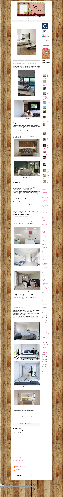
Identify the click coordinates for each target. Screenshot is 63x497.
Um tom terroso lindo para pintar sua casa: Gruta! (45, 47)
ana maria (17, 470)
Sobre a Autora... (22, 20)
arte (44, 209)
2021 (44, 320)
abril (45, 347)
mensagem (45, 268)
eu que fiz (45, 247)
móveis (44, 275)
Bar (43, 217)
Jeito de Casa (17, 469)
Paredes (44, 280)
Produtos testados (46, 288)
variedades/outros (46, 308)
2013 (44, 366)
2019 (44, 356)
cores (44, 225)
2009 (44, 373)
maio (45, 345)
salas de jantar (45, 303)
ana (16, 472)
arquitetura (45, 208)
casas (44, 220)
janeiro (45, 352)
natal (44, 276)
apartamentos (45, 198)
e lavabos (44, 244)
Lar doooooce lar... (48, 102)
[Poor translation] (3, 485)
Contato (28, 20)
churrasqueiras (45, 221)
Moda (44, 273)
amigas (44, 196)
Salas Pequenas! (48, 181)
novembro (46, 335)
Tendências (45, 304)
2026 (44, 312)
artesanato (45, 212)
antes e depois (45, 197)
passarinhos (45, 282)
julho (45, 342)
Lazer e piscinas (46, 260)
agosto (45, 340)
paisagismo (45, 279)
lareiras (44, 259)
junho (45, 344)
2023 (44, 317)
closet (44, 223)
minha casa (45, 272)
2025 (44, 314)
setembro (46, 339)
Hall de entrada (46, 250)
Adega (44, 189)
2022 (44, 319)
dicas (44, 243)
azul (44, 213)
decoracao (45, 235)
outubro (45, 337)
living (44, 262)
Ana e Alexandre (48, 88)
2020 (44, 354)
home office (45, 251)
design (44, 240)
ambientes (45, 192)
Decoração (45, 236)
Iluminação (45, 255)
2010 (44, 371)
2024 (44, 315)
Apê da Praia (45, 200)
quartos (44, 292)
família (44, 248)
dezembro (46, 322)
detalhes (44, 241)
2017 (44, 359)
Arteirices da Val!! (48, 107)
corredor (44, 227)
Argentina (45, 206)
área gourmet (45, 205)
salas (44, 301)
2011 (44, 369)
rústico (44, 300)
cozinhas (44, 228)
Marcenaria (45, 267)
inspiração (45, 256)
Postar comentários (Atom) (21, 460)
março (45, 349)
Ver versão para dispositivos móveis (26, 457)
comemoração (45, 224)
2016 (44, 361)
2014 (44, 364)
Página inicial (15, 20)
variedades (45, 307)
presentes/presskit (46, 287)
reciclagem (45, 295)
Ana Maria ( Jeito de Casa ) (20, 466)
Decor (44, 233)
